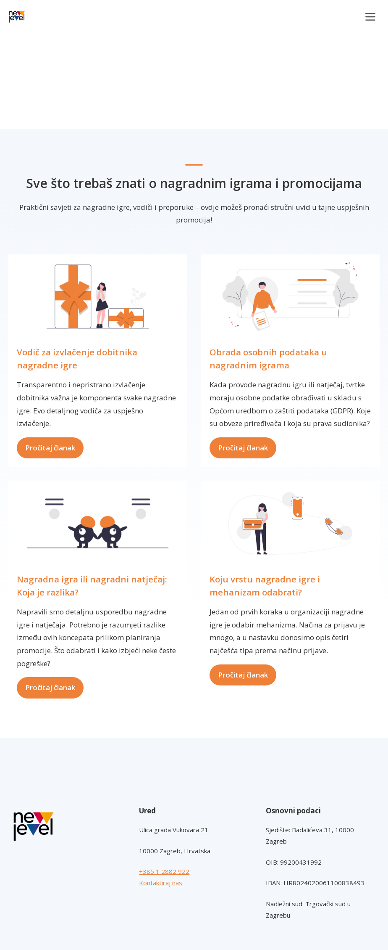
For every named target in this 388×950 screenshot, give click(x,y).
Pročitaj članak (50, 448)
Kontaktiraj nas (160, 883)
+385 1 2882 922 (164, 871)
